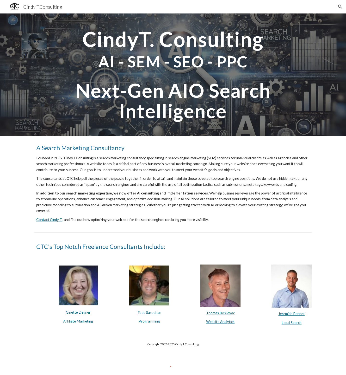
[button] (340, 7)
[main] (173, 75)
